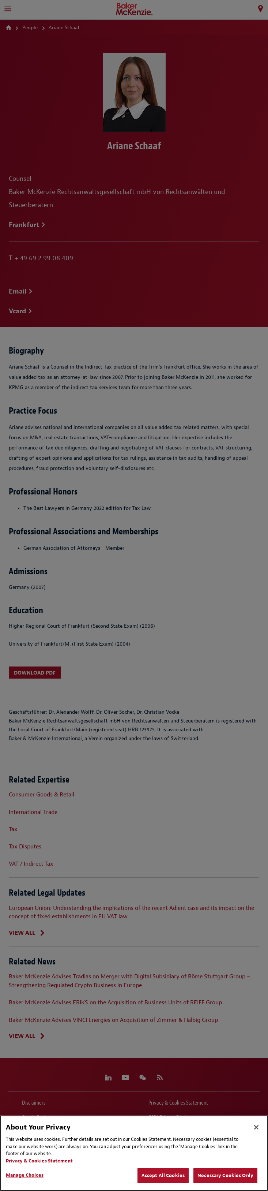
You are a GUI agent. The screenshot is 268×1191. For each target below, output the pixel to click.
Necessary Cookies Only (225, 1175)
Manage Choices (25, 1175)
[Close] (256, 1127)
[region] (134, 1153)
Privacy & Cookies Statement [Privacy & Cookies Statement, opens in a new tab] (39, 1161)
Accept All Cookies (163, 1175)
